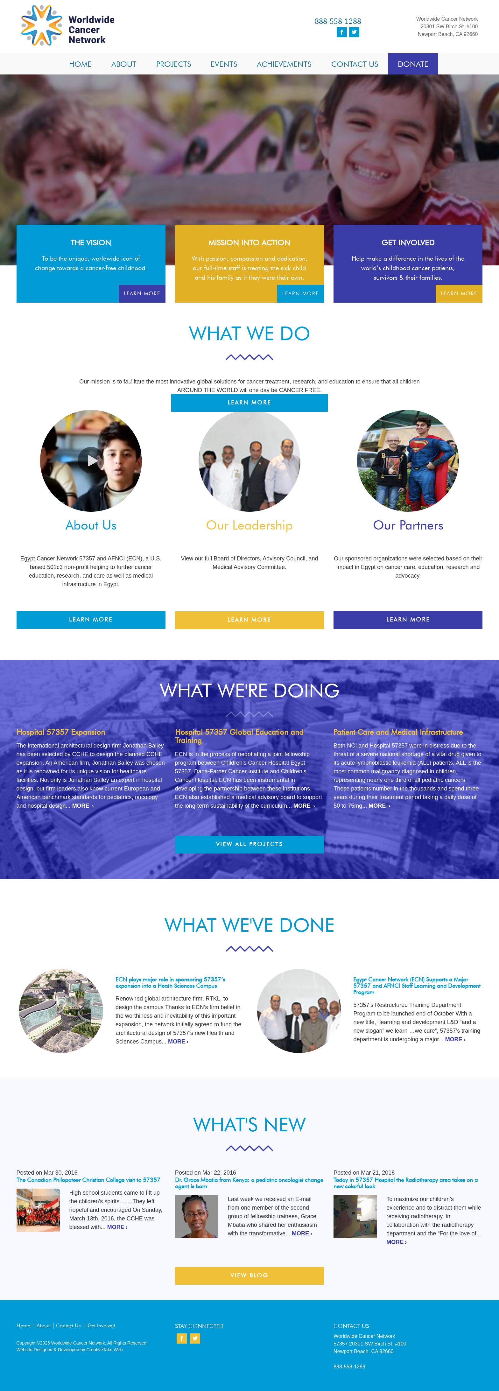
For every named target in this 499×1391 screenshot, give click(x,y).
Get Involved (101, 1326)
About (123, 64)
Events (224, 64)
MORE (80, 806)
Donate (413, 64)
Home (80, 64)
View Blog (249, 1275)
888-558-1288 (338, 21)
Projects (173, 64)
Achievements (284, 64)
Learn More (249, 402)
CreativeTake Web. (105, 1349)
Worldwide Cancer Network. (78, 1342)
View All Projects (249, 844)
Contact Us (354, 64)
